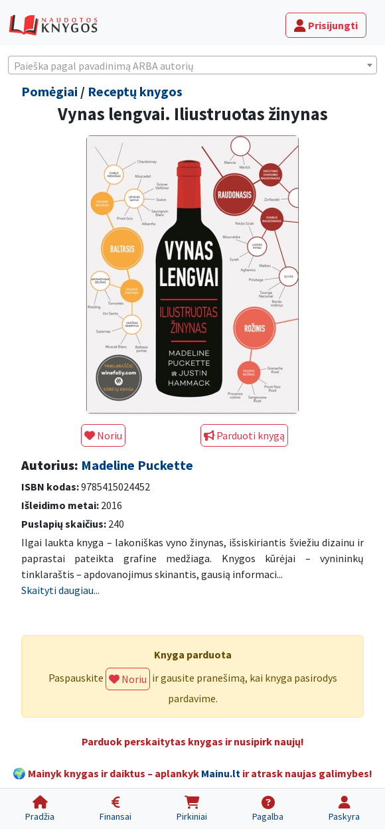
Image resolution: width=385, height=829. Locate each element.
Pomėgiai (49, 91)
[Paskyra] (344, 809)
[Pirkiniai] (192, 809)
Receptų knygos (135, 91)
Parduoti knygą (244, 435)
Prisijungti (326, 25)
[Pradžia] (40, 809)
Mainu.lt (220, 773)
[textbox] (192, 65)
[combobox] (192, 65)
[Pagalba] (268, 809)
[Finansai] (115, 809)
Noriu (103, 435)
